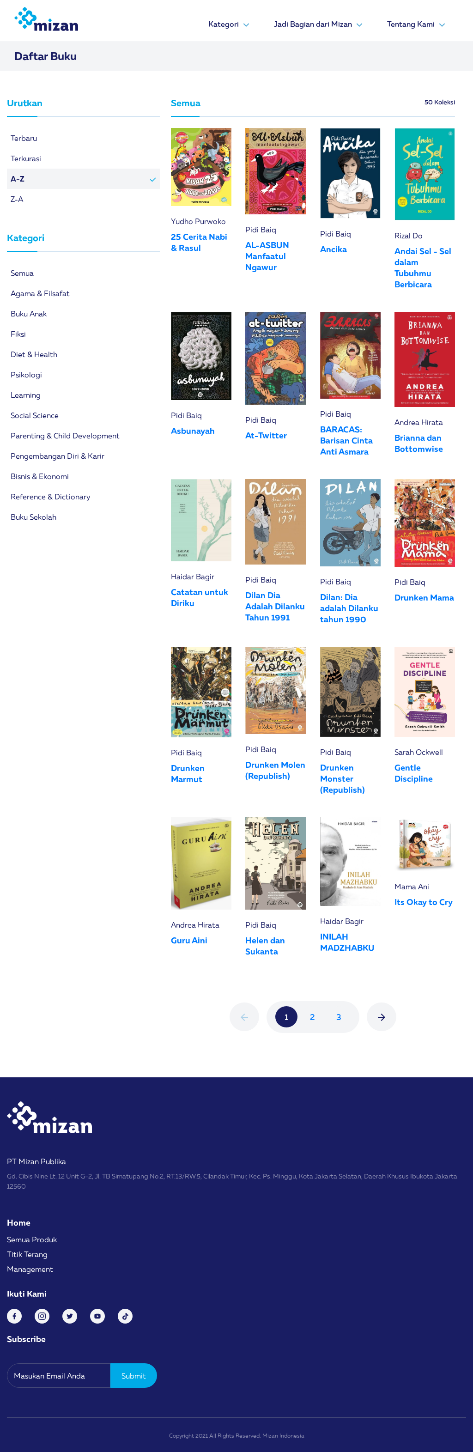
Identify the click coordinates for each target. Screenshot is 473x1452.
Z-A (17, 199)
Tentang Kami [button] (417, 24)
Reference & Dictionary (51, 496)
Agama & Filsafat (40, 293)
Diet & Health (34, 354)
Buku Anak (29, 313)
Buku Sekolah (33, 517)
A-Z (85, 179)
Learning (26, 395)
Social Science (35, 415)
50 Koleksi (439, 102)
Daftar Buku (45, 55)
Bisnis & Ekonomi (40, 476)
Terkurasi (26, 158)
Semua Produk (32, 1239)
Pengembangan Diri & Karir (57, 456)
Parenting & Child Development (65, 435)
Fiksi (18, 334)
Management (30, 1269)
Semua (22, 273)
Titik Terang (27, 1254)
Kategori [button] (230, 24)
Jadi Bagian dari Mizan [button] (319, 24)
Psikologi (26, 374)
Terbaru (24, 138)
